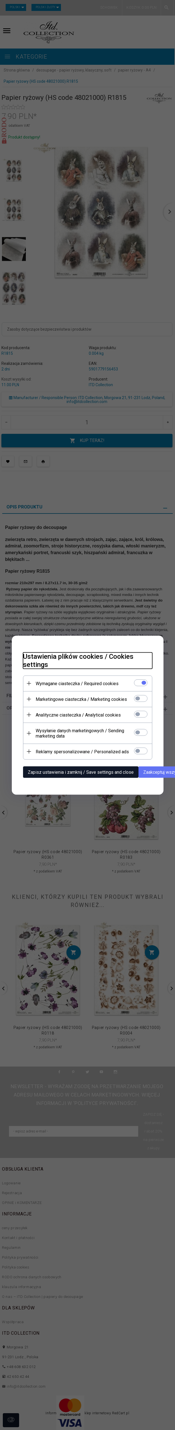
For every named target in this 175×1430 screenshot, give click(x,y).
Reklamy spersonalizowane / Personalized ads (82, 751)
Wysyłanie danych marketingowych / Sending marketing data (80, 733)
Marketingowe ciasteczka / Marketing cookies (81, 699)
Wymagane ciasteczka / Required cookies (77, 683)
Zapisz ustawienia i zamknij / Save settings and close (81, 772)
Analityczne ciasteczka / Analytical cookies (78, 714)
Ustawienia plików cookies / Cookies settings (78, 660)
